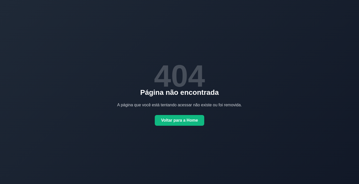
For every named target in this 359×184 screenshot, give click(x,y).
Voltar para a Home (179, 120)
